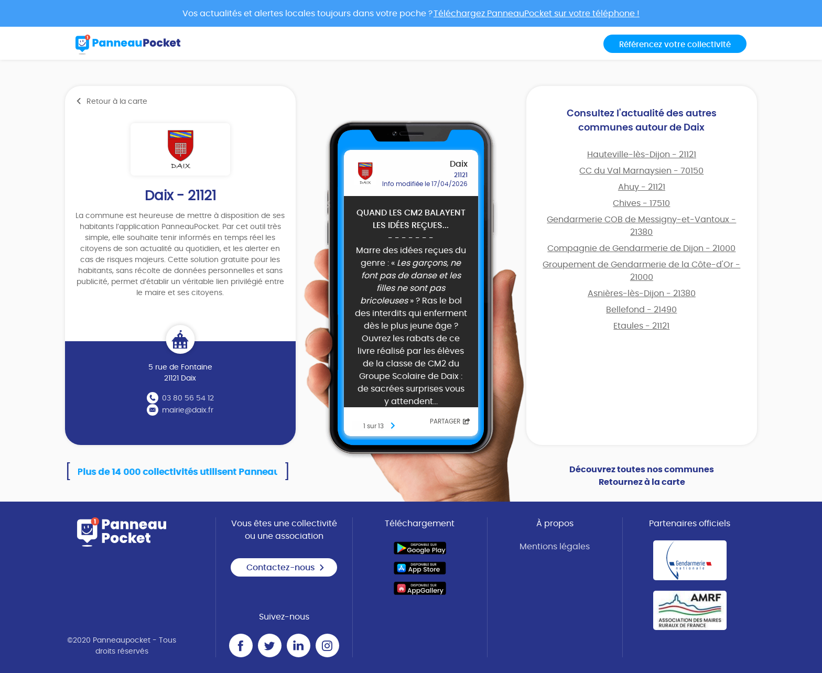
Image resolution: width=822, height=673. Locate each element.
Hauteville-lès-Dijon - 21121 (641, 154)
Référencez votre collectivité (675, 45)
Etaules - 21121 (641, 326)
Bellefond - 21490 (641, 310)
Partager (450, 421)
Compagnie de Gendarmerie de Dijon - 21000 (641, 248)
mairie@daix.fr (187, 410)
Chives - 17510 (641, 203)
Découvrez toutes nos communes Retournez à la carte (641, 475)
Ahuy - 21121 (641, 187)
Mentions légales (555, 546)
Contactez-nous (285, 567)
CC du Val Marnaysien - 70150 (641, 171)
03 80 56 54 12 (188, 398)
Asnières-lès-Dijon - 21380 (642, 293)
